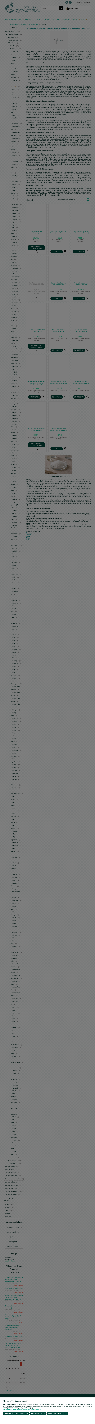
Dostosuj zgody (38, 1413)
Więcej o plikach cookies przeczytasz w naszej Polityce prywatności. (22, 1409)
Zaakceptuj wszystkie (57, 1413)
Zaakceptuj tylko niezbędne (16, 1413)
